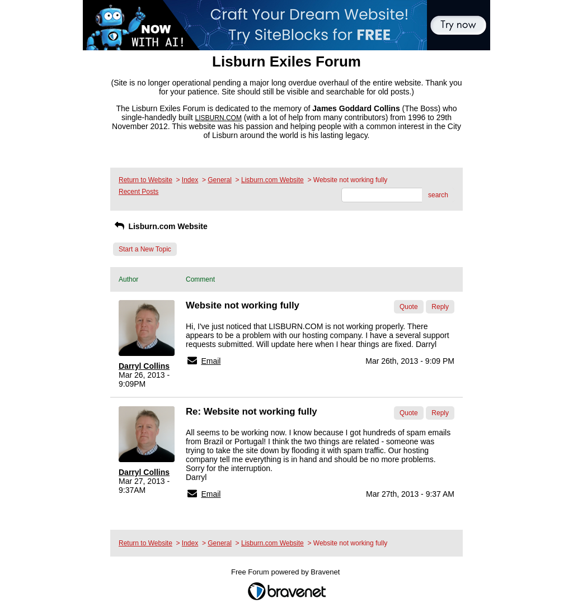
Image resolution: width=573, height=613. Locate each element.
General (220, 180)
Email (210, 361)
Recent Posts (138, 192)
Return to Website (145, 180)
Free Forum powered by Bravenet (286, 572)
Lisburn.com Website (272, 180)
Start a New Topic (145, 249)
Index (190, 180)
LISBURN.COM (218, 118)
